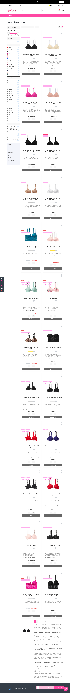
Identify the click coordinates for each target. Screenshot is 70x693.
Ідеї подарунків (11, 160)
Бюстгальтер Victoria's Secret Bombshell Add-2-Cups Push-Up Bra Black (53, 152)
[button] (10, 5)
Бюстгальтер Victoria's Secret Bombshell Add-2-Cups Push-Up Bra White (53, 200)
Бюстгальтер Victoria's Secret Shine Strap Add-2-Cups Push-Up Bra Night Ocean (53, 447)
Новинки (10, 144)
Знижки (10, 163)
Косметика (10, 149)
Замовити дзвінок (49, 11)
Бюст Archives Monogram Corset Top (53, 347)
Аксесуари (10, 152)
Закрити (61, 1)
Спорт (9, 157)
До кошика (31, 73)
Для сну (9, 147)
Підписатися (59, 687)
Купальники (11, 155)
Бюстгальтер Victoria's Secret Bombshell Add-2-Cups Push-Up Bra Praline (31, 200)
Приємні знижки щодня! (11, 2)
